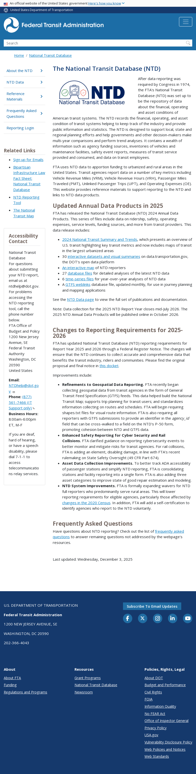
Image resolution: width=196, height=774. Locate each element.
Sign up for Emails (28, 159)
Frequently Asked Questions (24, 113)
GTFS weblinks (78, 284)
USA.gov (151, 734)
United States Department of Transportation (41, 10)
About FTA (12, 677)
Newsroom (83, 692)
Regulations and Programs (25, 692)
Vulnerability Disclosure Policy (168, 742)
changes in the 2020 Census (86, 502)
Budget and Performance (165, 684)
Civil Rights (153, 692)
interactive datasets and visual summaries (104, 256)
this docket (109, 365)
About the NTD (24, 70)
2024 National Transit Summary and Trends (99, 239)
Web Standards (156, 756)
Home (19, 55)
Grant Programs (87, 677)
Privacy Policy (155, 727)
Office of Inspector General (166, 720)
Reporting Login (20, 127)
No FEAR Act (154, 713)
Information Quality (160, 706)
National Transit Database (50, 55)
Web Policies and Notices (165, 749)
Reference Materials (24, 96)
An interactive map (78, 267)
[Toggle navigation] (185, 22)
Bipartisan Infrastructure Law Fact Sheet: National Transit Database (29, 178)
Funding (10, 684)
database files (80, 273)
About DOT (153, 677)
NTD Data (24, 82)
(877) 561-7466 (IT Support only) (22, 402)
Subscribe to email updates (152, 606)
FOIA (148, 699)
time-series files (80, 278)
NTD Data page (80, 299)
